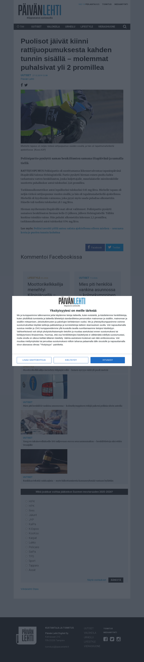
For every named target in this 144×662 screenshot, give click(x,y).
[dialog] (72, 331)
